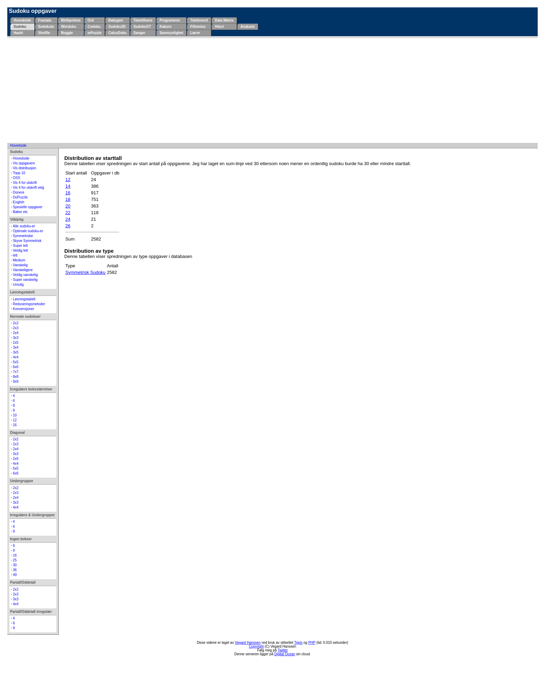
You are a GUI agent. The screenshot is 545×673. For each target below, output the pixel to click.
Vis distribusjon (24, 168)
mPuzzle (94, 33)
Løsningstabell (24, 299)
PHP (311, 642)
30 (15, 565)
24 (67, 219)
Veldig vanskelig (25, 275)
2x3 (15, 328)
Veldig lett (20, 250)
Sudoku (20, 27)
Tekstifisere (143, 20)
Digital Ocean (284, 654)
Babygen (115, 20)
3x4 (15, 347)
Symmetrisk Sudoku (85, 272)
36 (15, 570)
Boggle (67, 33)
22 (67, 212)
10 (15, 415)
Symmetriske (23, 236)
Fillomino (197, 27)
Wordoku (68, 27)
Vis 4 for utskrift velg (28, 187)
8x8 (15, 377)
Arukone (248, 27)
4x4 (15, 357)
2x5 (15, 342)
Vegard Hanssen (248, 642)
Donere (18, 192)
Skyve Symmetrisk (27, 241)
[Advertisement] (272, 90)
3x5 (15, 352)
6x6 (15, 367)
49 (15, 575)
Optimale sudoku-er (28, 231)
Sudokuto (46, 27)
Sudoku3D (116, 27)
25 (15, 560)
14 (67, 186)
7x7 (15, 372)
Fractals (44, 20)
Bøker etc (20, 212)
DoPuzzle (20, 197)
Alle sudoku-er (24, 226)
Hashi (18, 33)
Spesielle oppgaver (27, 207)
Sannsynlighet (171, 33)
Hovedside (22, 20)
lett (15, 255)
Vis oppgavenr (24, 163)
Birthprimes (71, 20)
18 (67, 199)
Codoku (94, 27)
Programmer (170, 20)
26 (67, 225)
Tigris (298, 642)
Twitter (283, 650)
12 (15, 420)
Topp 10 (19, 173)
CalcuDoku (117, 33)
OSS (16, 178)
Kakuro (165, 27)
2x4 (15, 333)
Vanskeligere (23, 270)
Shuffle (44, 33)
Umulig (18, 284)
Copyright (256, 646)
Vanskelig (20, 265)
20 (67, 206)
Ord (91, 20)
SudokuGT (142, 27)
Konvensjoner (23, 309)
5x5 (15, 362)
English (18, 202)
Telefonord (199, 20)
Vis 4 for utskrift (25, 183)
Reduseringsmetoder (29, 304)
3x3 (15, 338)
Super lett (20, 246)
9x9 (15, 381)
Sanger (139, 33)
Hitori (219, 27)
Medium (19, 260)
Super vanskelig (25, 280)
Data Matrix (224, 20)
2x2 (15, 323)
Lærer (195, 33)
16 (15, 425)
